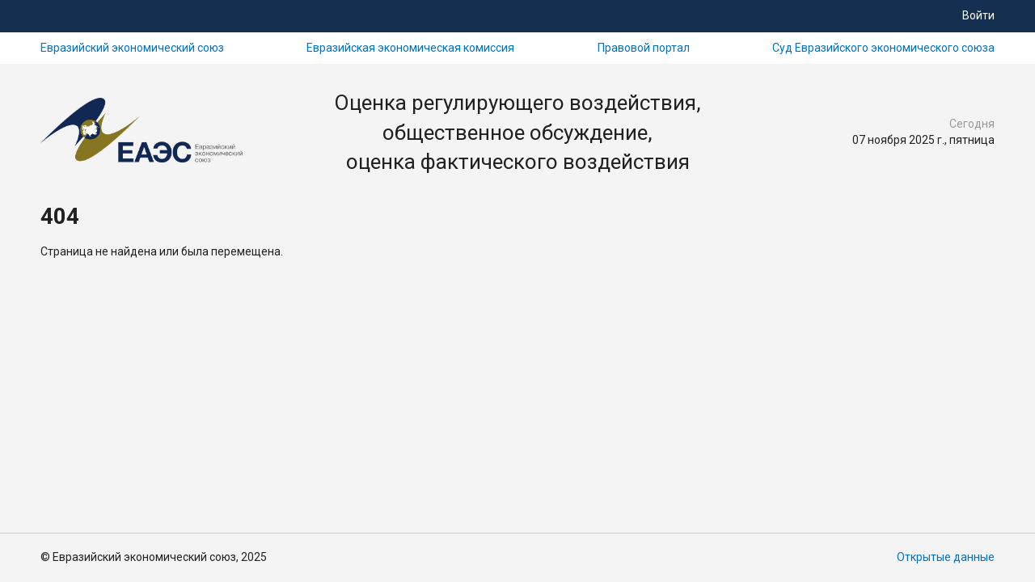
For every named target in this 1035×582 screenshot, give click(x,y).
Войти (978, 15)
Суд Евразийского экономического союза (883, 47)
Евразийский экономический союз (132, 47)
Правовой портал (644, 47)
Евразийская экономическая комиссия (410, 47)
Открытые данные (946, 556)
